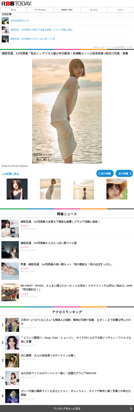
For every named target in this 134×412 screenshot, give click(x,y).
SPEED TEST (67, 10)
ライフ (120, 10)
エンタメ (93, 10)
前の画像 (106, 173)
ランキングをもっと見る (67, 408)
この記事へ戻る (10, 173)
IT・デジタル (40, 10)
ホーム (13, 10)
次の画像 (123, 173)
